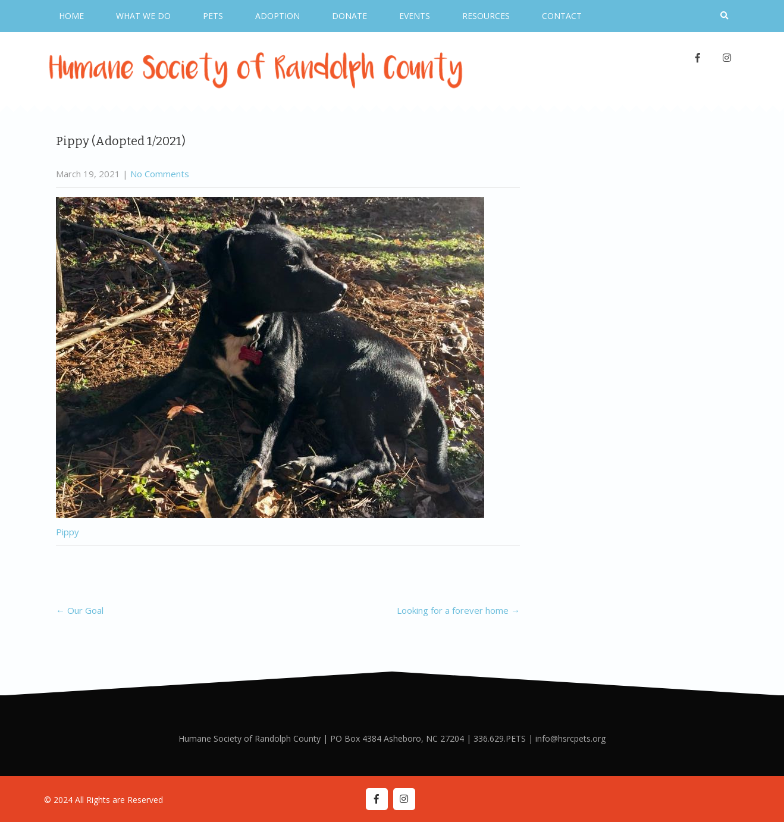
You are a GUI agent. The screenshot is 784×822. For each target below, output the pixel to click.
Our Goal (80, 610)
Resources (486, 15)
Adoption (277, 15)
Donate (349, 15)
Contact (562, 15)
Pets (213, 15)
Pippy (67, 532)
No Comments (159, 174)
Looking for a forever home (458, 610)
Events (414, 15)
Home (71, 15)
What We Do (143, 15)
